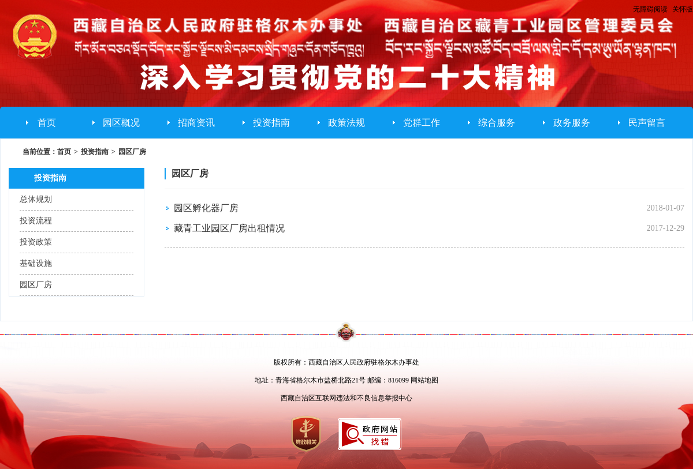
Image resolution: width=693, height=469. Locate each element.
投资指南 (271, 122)
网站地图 (424, 380)
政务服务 (571, 122)
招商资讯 (196, 122)
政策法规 (346, 122)
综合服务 (496, 122)
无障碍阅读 (650, 9)
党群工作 (421, 122)
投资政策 (36, 242)
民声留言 (646, 122)
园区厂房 (132, 152)
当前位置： (40, 152)
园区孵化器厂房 (206, 208)
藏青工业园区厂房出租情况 (229, 228)
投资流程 (36, 220)
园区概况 (121, 122)
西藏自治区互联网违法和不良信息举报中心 (346, 398)
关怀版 (682, 9)
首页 (47, 122)
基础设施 (36, 263)
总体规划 (36, 199)
